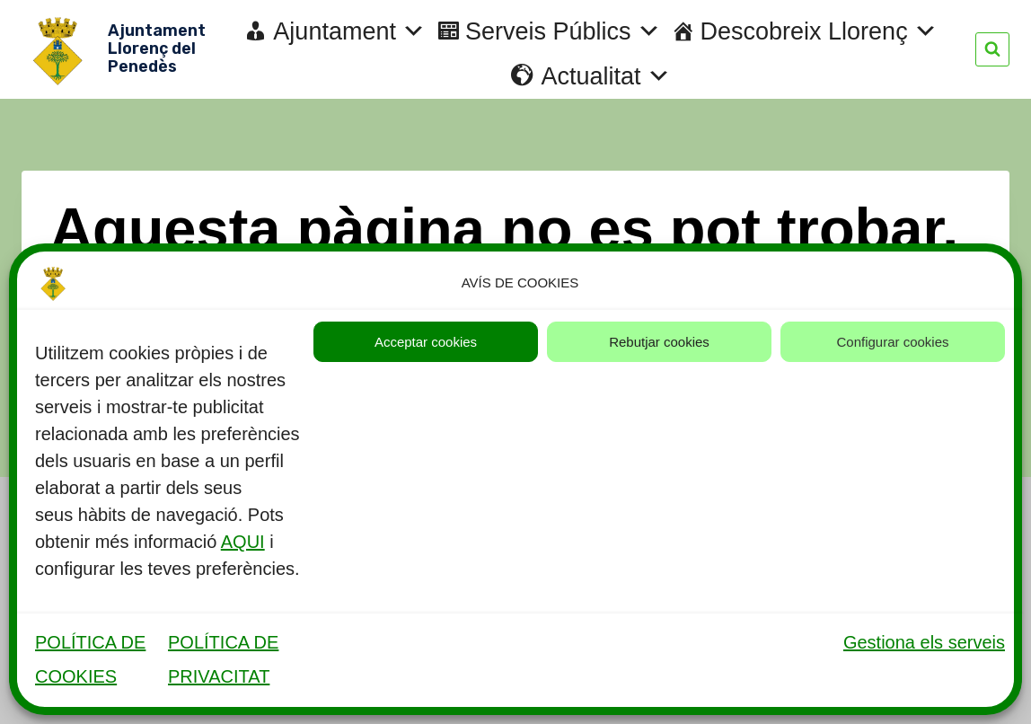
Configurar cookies (892, 341)
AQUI (243, 542)
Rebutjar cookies (659, 341)
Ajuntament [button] (349, 31)
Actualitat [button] (605, 76)
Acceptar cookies (426, 341)
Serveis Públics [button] (563, 31)
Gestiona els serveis (924, 642)
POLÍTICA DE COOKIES (90, 659)
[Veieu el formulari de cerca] (992, 49)
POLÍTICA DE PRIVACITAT (223, 659)
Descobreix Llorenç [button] (819, 31)
